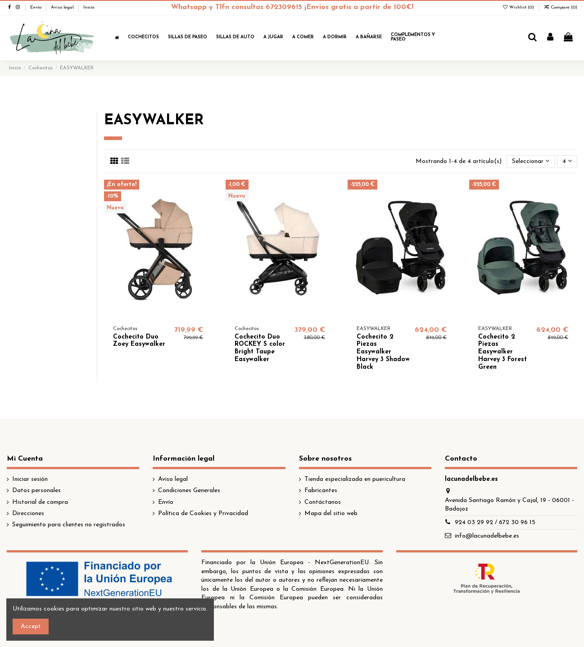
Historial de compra (40, 502)
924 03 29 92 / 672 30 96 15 (495, 522)
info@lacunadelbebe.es (487, 536)
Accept (31, 626)
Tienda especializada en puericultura (354, 479)
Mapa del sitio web (331, 513)
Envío (36, 7)
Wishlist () (518, 7)
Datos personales (36, 490)
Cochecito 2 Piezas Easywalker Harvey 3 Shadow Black (383, 352)
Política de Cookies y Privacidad (203, 513)
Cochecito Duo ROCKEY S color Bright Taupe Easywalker (260, 348)
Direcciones (28, 513)
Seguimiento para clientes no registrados (68, 524)
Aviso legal (63, 7)
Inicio (88, 7)
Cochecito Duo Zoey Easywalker (139, 341)
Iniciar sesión (30, 479)
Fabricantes (320, 490)
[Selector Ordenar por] (531, 161)
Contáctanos (322, 502)
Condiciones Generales (189, 490)
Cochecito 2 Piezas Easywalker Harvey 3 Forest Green (502, 352)
